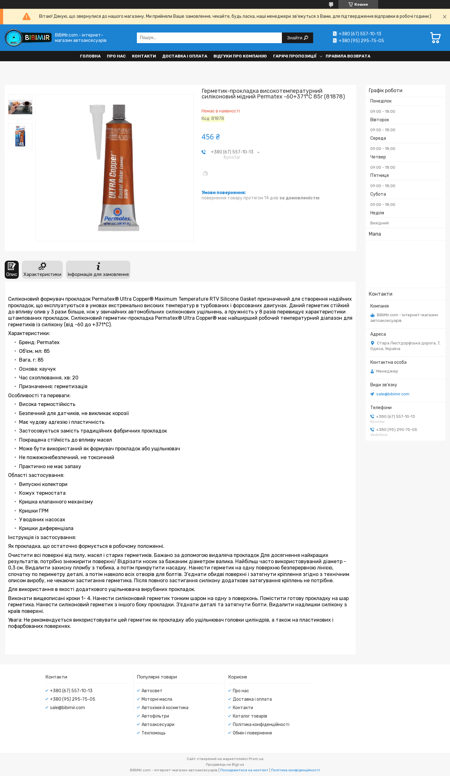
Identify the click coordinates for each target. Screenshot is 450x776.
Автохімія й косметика (165, 707)
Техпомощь (154, 733)
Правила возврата (348, 56)
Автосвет (152, 690)
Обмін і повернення (252, 733)
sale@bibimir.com (392, 394)
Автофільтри (155, 716)
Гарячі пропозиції (295, 56)
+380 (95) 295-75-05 (72, 699)
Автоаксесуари (158, 724)
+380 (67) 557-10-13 (71, 690)
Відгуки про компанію (240, 56)
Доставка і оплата (184, 56)
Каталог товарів (250, 716)
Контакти (144, 56)
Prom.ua (256, 759)
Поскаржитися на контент (244, 770)
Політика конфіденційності (261, 724)
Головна (90, 56)
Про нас (116, 56)
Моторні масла (157, 699)
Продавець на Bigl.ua (225, 764)
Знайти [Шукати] (295, 37)
